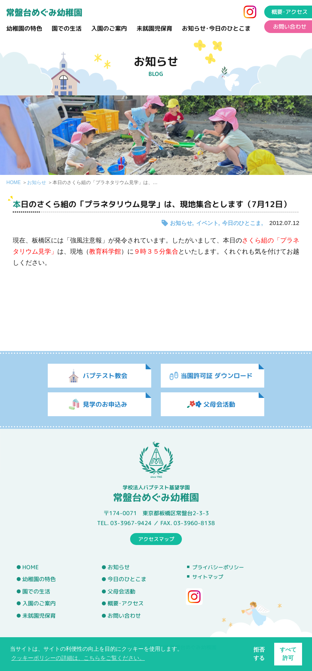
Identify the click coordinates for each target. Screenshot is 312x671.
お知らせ (36, 182)
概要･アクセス (125, 603)
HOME (13, 182)
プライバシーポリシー (218, 567)
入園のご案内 (109, 28)
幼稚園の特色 (24, 28)
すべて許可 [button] (288, 653)
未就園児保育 (154, 28)
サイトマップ (207, 576)
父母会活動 (121, 591)
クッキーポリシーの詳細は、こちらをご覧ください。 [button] (78, 658)
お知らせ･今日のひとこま (216, 28)
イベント (207, 223)
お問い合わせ (124, 616)
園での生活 (67, 28)
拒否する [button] (259, 653)
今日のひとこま (241, 223)
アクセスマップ (156, 538)
